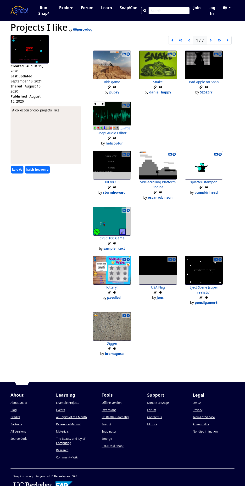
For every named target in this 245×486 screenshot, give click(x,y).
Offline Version (112, 403)
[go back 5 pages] (180, 40)
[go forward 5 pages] (219, 40)
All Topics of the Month (71, 417)
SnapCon (128, 7)
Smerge (107, 439)
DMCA (197, 403)
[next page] (211, 40)
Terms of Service (204, 417)
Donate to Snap (158, 403)
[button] (227, 7)
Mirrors (152, 424)
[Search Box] (169, 10)
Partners (16, 424)
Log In (211, 10)
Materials (62, 431)
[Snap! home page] (19, 11)
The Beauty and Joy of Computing (70, 441)
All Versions (18, 431)
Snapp (106, 424)
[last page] (228, 40)
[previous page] (189, 40)
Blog (14, 410)
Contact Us (154, 417)
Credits (15, 417)
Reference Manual (68, 424)
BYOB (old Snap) (113, 446)
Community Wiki (67, 457)
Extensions (109, 410)
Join (196, 7)
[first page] (172, 40)
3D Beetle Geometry (115, 417)
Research (62, 450)
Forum (87, 7)
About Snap (19, 403)
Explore (66, 7)
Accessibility (201, 424)
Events (60, 410)
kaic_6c (17, 170)
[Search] (145, 10)
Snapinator (109, 431)
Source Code (19, 439)
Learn (106, 7)
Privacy (197, 410)
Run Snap (43, 10)
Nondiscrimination (205, 431)
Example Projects (67, 403)
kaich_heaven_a (37, 170)
